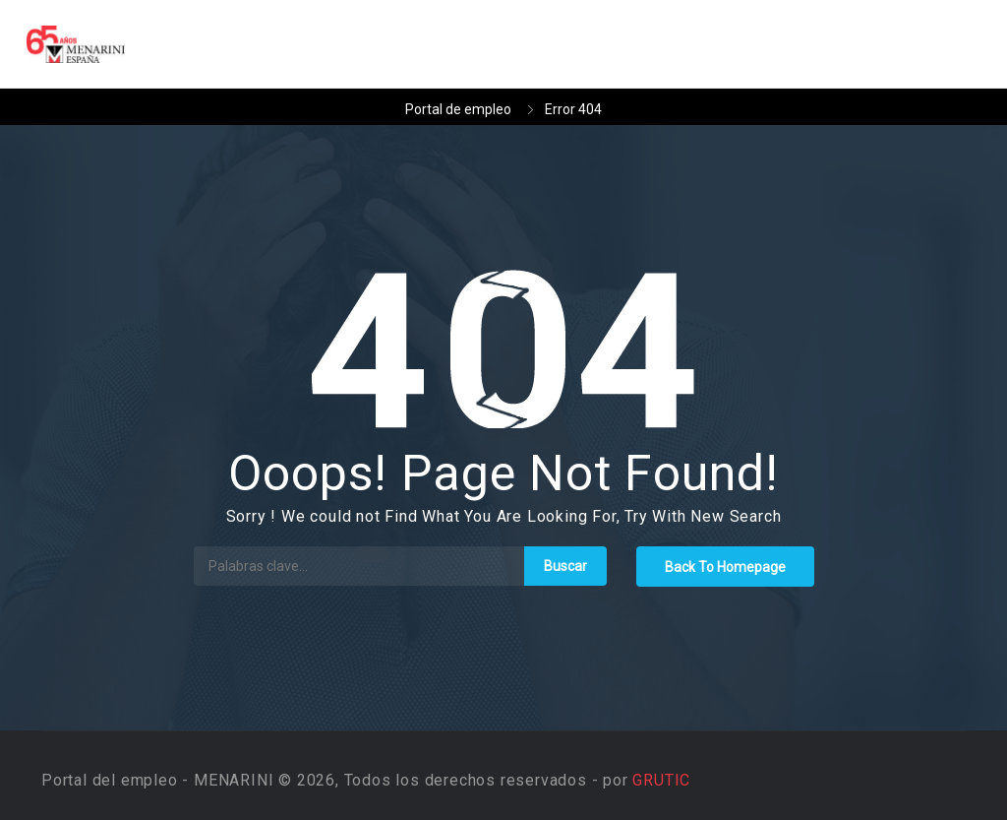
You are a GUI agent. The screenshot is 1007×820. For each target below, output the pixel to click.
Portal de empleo (458, 109)
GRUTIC (661, 780)
